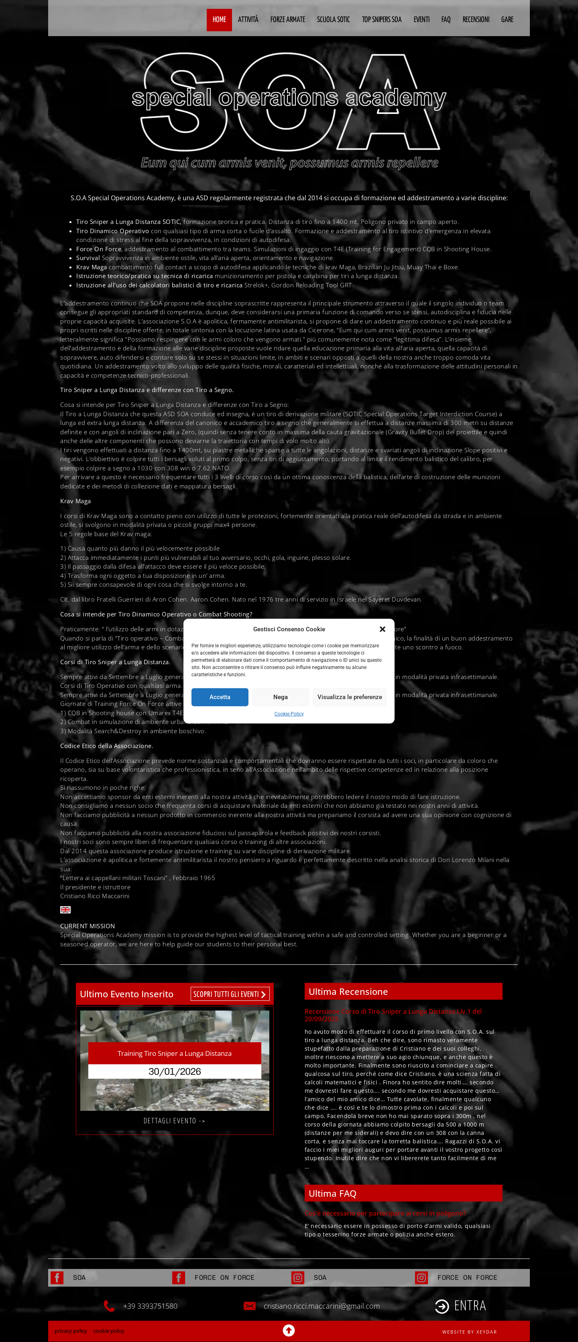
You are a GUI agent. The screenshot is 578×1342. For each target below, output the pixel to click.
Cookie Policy (289, 713)
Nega (280, 697)
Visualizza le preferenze (349, 697)
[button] (383, 629)
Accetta (220, 697)
